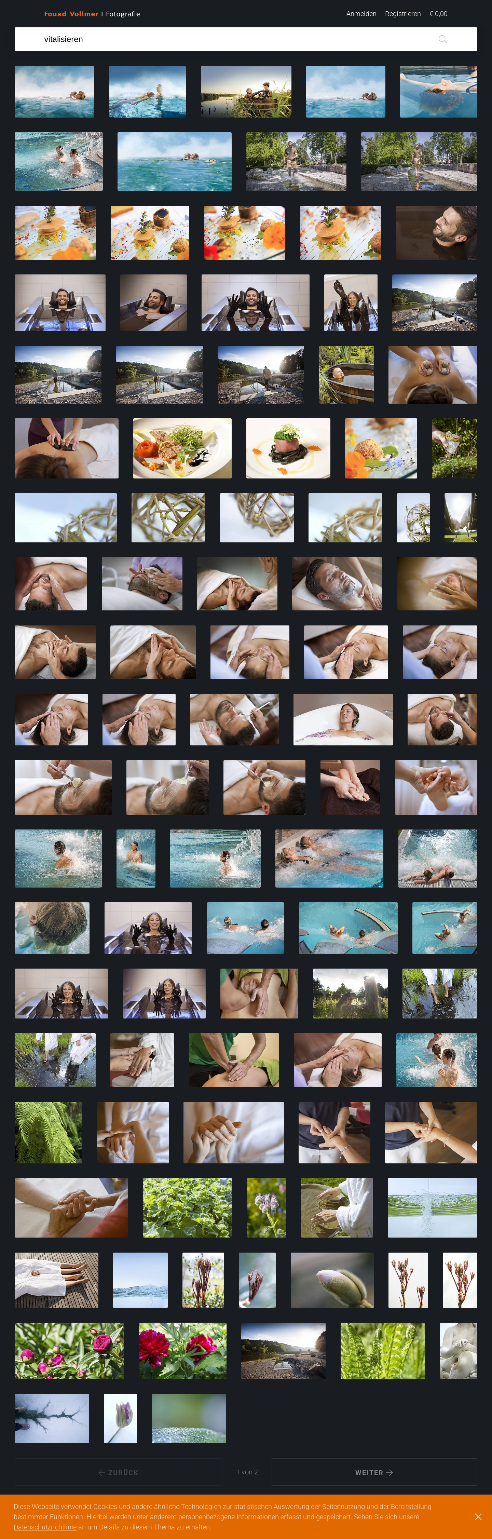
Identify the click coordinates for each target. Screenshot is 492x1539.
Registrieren (403, 14)
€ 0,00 (438, 14)
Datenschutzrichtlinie (45, 1527)
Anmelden (361, 14)
